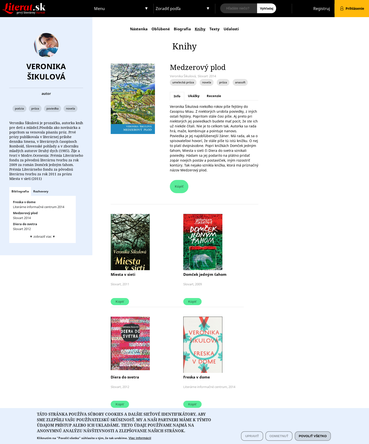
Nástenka (139, 28)
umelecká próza (183, 82)
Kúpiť (179, 186)
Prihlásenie (355, 8)
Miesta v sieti (123, 274)
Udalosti (231, 28)
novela (70, 108)
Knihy (200, 28)
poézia (19, 108)
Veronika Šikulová (46, 71)
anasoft (240, 82)
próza (35, 108)
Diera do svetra (125, 377)
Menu (99, 8)
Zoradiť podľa (168, 8)
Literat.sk (46, 5)
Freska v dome (196, 377)
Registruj (321, 8)
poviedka (52, 108)
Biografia (182, 28)
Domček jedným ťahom (205, 274)
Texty (214, 28)
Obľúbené (161, 28)
